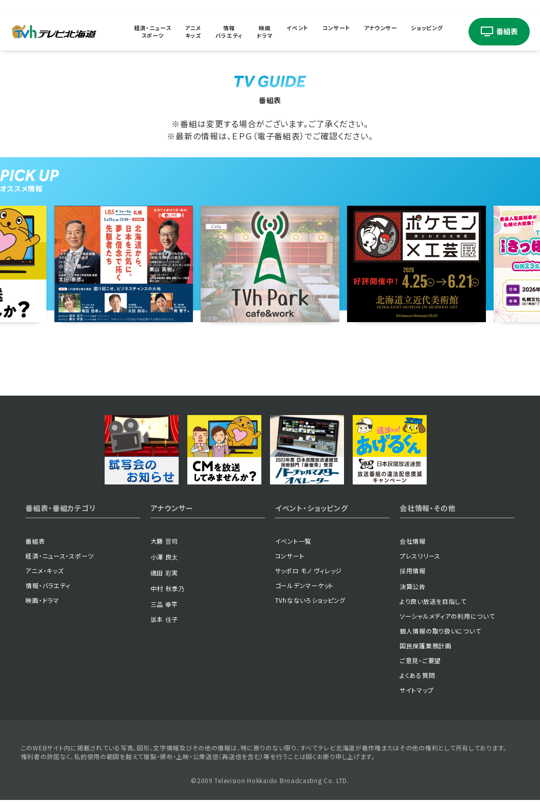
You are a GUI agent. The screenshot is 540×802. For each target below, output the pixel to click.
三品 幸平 (165, 604)
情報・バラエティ (48, 585)
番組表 (35, 541)
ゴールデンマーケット (304, 585)
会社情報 (413, 541)
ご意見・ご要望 (420, 661)
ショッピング (440, 31)
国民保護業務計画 (426, 646)
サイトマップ (416, 690)
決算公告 (413, 586)
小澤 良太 (165, 557)
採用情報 (413, 571)
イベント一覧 (293, 541)
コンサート (341, 31)
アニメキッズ (183, 31)
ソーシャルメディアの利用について (447, 616)
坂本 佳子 (165, 619)
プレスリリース (420, 556)
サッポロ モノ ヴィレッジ (308, 571)
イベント (298, 31)
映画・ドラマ (42, 600)
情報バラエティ (223, 31)
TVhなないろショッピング (310, 600)
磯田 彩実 (165, 573)
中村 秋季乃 (168, 589)
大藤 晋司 (165, 541)
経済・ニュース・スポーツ (60, 556)
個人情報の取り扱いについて (440, 631)
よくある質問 (417, 675)
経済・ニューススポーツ (138, 31)
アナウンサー (390, 31)
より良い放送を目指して (433, 601)
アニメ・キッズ (44, 571)
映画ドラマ (262, 31)
